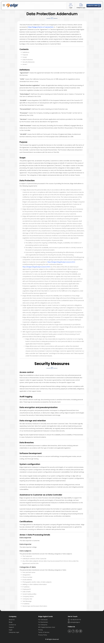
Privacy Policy (42, 635)
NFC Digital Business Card (46, 627)
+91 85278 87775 (74, 620)
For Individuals (43, 620)
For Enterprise (42, 625)
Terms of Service (43, 632)
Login (71, 5)
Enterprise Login (81, 5)
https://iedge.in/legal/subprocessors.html (61, 262)
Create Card (93, 6)
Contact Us (12, 625)
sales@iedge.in (74, 622)
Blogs (10, 622)
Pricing (40, 630)
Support (11, 627)
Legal (10, 630)
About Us (12, 620)
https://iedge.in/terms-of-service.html (40, 27)
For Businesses (43, 622)
